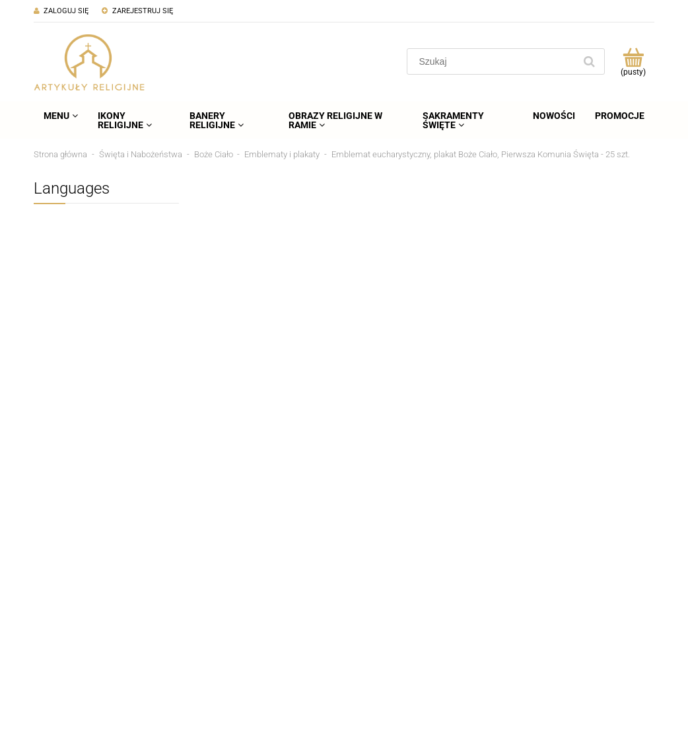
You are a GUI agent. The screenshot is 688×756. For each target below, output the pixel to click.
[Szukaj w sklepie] (493, 61)
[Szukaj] (589, 61)
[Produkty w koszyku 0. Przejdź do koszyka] (632, 61)
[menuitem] (61, 115)
